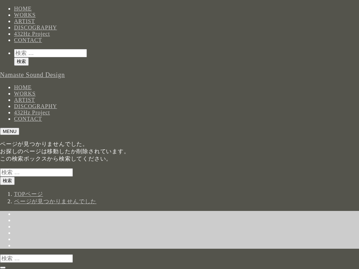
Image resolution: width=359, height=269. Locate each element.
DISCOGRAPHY (35, 27)
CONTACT (28, 40)
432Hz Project (32, 34)
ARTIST (24, 21)
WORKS (25, 15)
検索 (21, 61)
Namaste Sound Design (32, 74)
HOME (23, 9)
